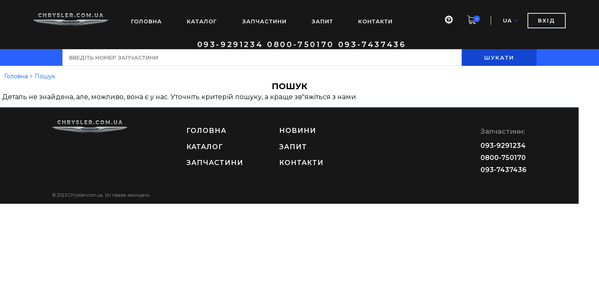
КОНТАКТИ (375, 21)
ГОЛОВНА (146, 21)
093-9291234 (230, 44)
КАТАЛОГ (202, 21)
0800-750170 (300, 44)
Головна (16, 76)
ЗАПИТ (322, 21)
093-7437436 (372, 44)
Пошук (45, 76)
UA (510, 21)
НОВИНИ (307, 131)
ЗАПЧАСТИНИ (264, 21)
